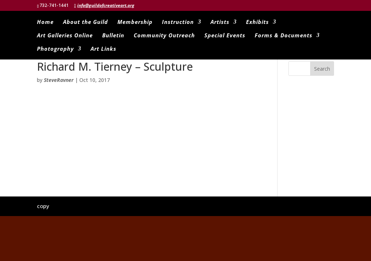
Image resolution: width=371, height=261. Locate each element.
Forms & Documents (283, 36)
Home (45, 22)
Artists (219, 22)
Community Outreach (164, 36)
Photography (55, 49)
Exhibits (257, 22)
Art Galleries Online (65, 36)
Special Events (224, 36)
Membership (135, 22)
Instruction (178, 22)
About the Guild (85, 22)
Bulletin (113, 36)
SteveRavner (59, 79)
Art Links (103, 49)
